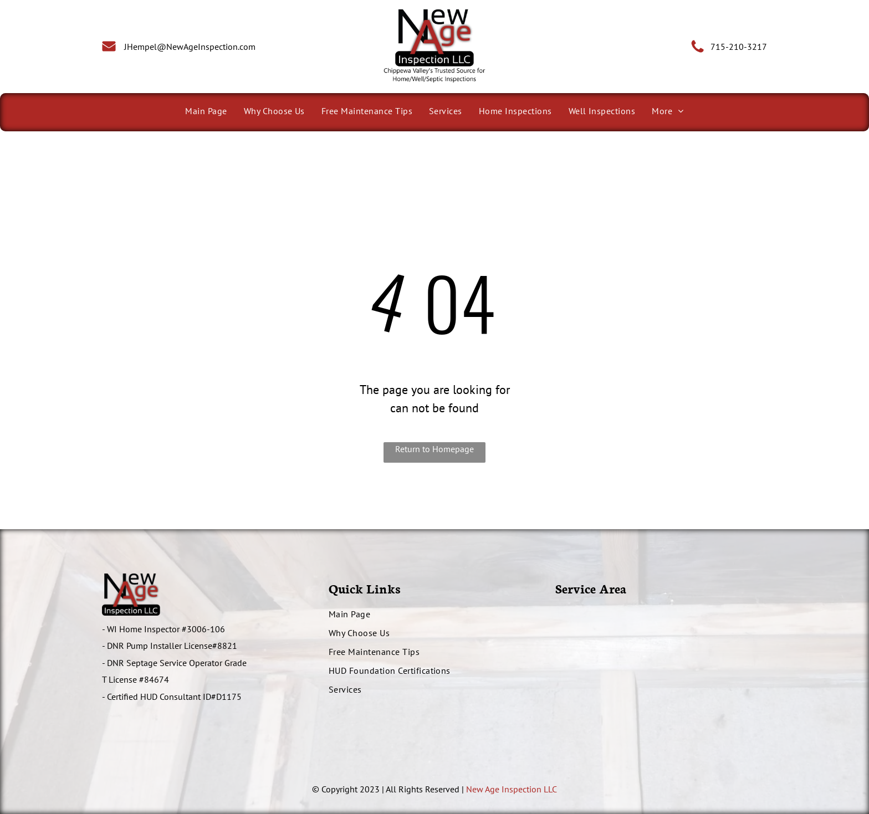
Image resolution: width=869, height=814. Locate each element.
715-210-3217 (738, 46)
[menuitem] (206, 110)
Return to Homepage (434, 448)
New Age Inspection (503, 789)
